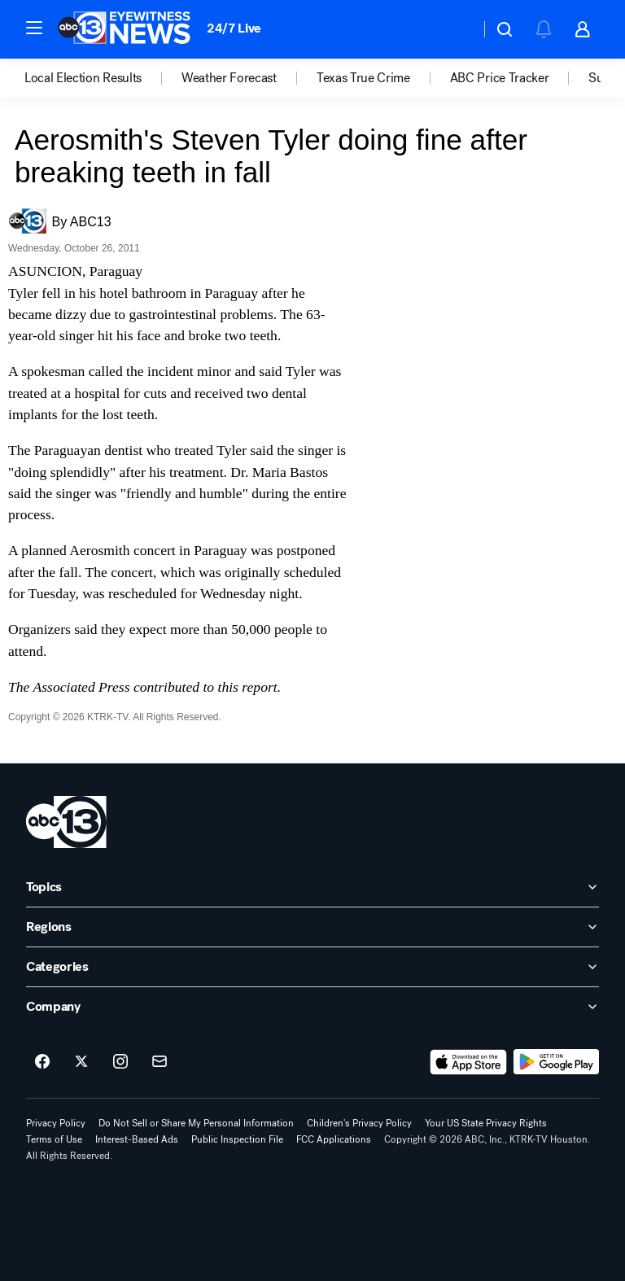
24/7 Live (234, 28)
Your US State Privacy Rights (486, 1123)
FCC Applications (333, 1139)
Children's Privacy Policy (359, 1123)
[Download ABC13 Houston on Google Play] (556, 1062)
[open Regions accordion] (312, 926)
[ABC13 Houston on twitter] (81, 1062)
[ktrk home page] (66, 822)
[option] (102, 78)
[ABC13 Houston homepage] (124, 29)
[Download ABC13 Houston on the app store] (469, 1062)
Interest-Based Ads (136, 1139)
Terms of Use (54, 1139)
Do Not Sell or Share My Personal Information (196, 1123)
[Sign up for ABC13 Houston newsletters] (159, 1062)
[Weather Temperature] (454, 29)
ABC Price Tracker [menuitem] (499, 78)
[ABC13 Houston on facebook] (42, 1062)
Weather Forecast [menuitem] (229, 78)
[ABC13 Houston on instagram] (120, 1062)
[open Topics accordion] (312, 887)
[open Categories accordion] (312, 966)
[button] (34, 27)
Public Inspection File (237, 1139)
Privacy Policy (55, 1123)
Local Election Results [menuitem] (83, 78)
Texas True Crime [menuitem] (363, 78)
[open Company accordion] (312, 1006)
